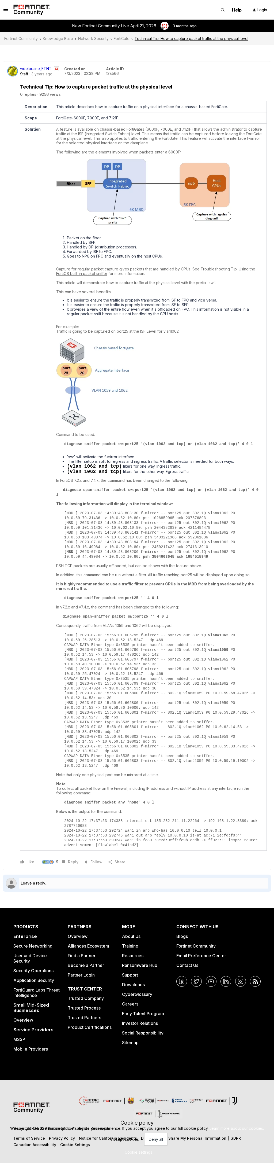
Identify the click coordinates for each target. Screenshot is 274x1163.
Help (237, 10)
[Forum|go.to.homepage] (31, 10)
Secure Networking (32, 946)
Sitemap (130, 1042)
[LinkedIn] (225, 981)
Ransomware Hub (139, 965)
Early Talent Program (143, 1013)
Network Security (93, 38)
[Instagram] (240, 981)
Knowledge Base (58, 38)
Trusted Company (86, 998)
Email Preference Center (201, 955)
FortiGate (122, 38)
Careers (130, 1004)
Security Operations (33, 970)
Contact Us (187, 965)
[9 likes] (50, 862)
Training (130, 946)
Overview (23, 1020)
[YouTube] (211, 981)
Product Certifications (90, 1027)
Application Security (33, 980)
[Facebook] (181, 981)
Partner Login (81, 975)
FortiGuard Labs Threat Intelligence (36, 992)
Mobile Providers (30, 1049)
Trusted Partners (84, 1017)
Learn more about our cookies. (237, 1128)
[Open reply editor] (137, 883)
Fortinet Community (21, 38)
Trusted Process (84, 1008)
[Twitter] (196, 981)
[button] (6, 11)
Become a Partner (86, 965)
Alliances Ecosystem (88, 946)
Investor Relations (140, 1023)
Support (130, 975)
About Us (131, 936)
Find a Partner (82, 955)
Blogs (182, 936)
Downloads (133, 984)
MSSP (19, 1039)
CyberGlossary (137, 994)
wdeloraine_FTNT (36, 68)
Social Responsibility (142, 1033)
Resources (132, 955)
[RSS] (255, 981)
